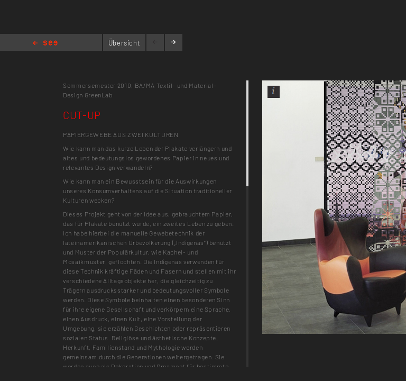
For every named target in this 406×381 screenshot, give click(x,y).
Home (45, 44)
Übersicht (124, 43)
